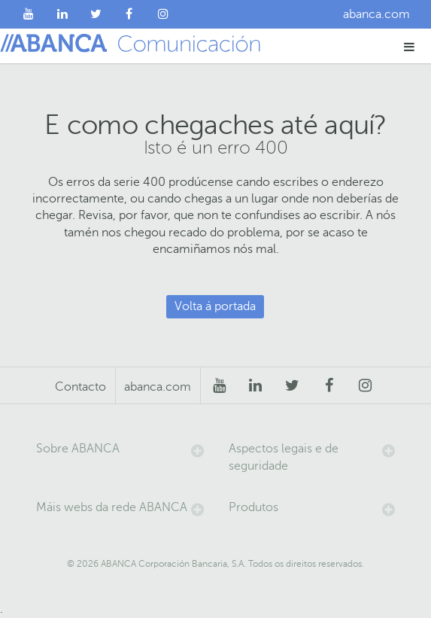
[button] (409, 46)
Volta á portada (215, 306)
